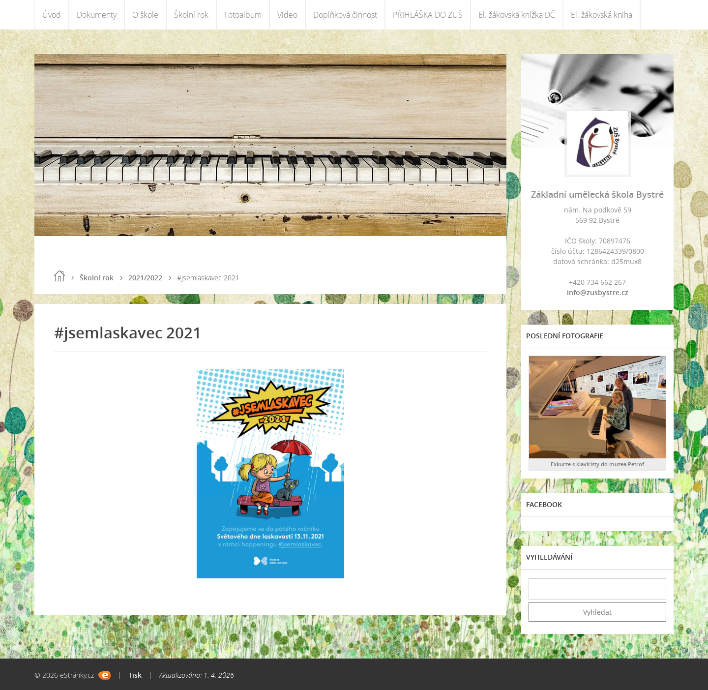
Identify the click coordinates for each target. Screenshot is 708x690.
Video (287, 14)
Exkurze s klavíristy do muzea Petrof (597, 464)
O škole (145, 14)
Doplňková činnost (345, 14)
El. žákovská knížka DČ (516, 14)
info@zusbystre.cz (597, 292)
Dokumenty (97, 14)
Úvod (51, 14)
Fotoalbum (243, 14)
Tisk (135, 675)
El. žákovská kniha (601, 14)
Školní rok (191, 14)
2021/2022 (145, 277)
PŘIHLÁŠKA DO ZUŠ (428, 14)
